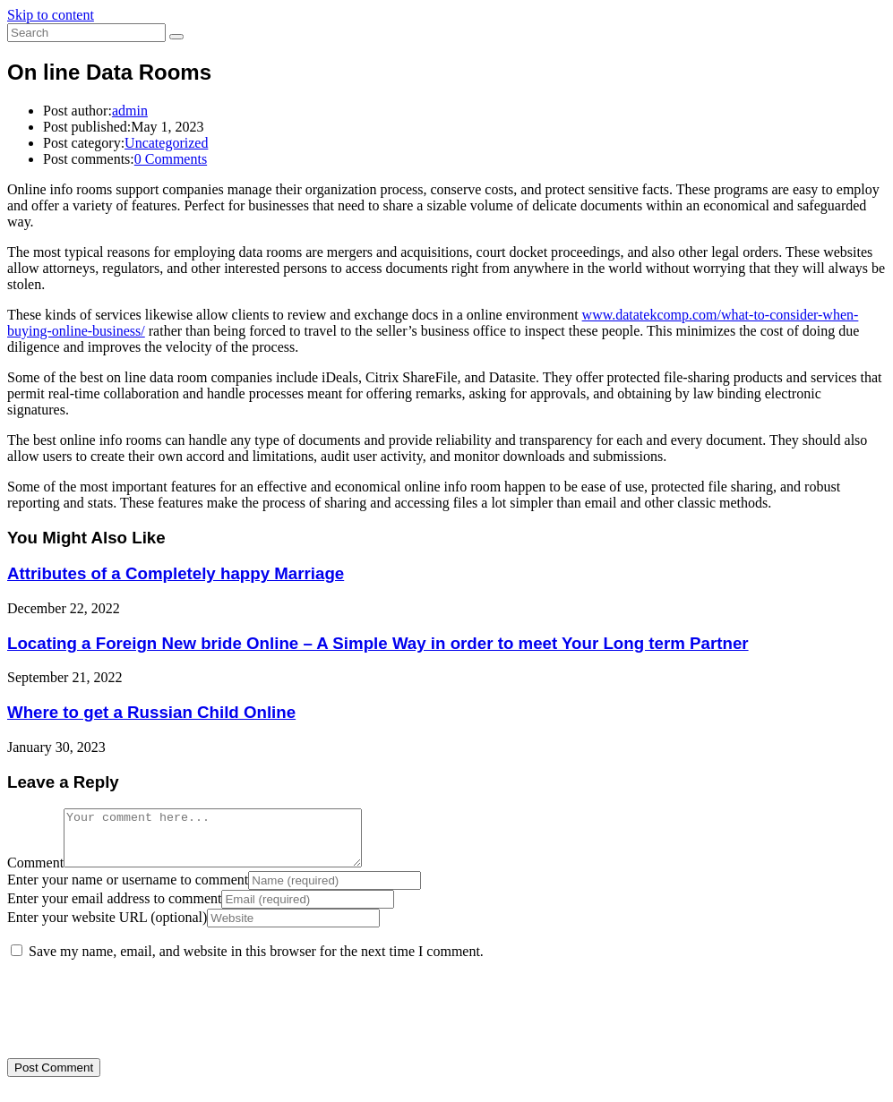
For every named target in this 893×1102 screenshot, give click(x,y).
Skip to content (50, 14)
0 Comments (170, 159)
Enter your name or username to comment (127, 890)
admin (130, 110)
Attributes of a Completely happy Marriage (175, 573)
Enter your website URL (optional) (107, 927)
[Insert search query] (86, 32)
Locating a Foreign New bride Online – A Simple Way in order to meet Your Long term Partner (378, 643)
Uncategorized (166, 142)
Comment (35, 873)
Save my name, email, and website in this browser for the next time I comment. (256, 962)
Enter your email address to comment (114, 909)
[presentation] (130, 1016)
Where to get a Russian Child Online (151, 712)
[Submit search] (176, 36)
